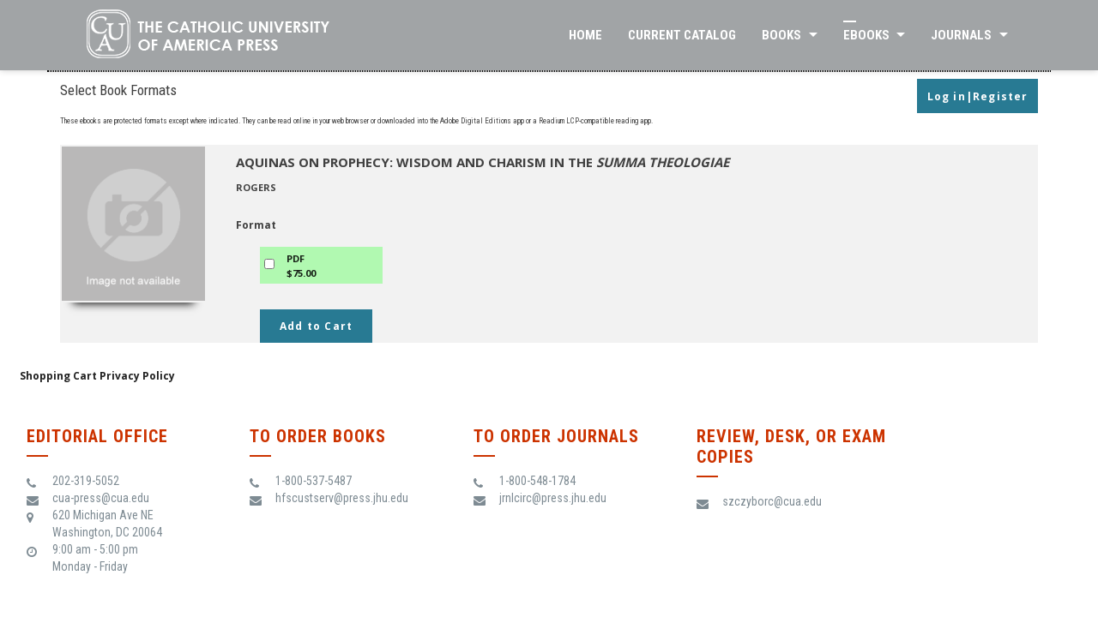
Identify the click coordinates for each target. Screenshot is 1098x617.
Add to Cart (316, 326)
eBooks (866, 35)
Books (781, 35)
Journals (961, 35)
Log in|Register (978, 96)
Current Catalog (682, 35)
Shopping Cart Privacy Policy (97, 375)
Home (585, 35)
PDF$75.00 (301, 265)
